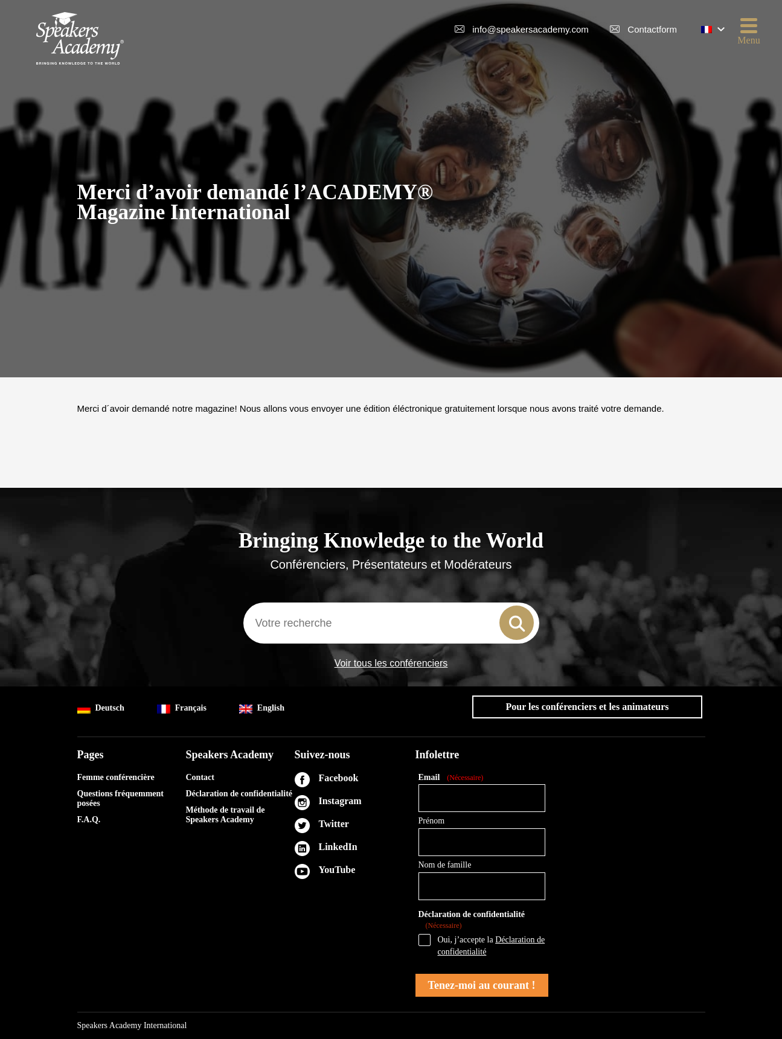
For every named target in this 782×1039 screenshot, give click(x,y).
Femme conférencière (116, 777)
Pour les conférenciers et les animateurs (586, 707)
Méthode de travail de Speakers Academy (225, 814)
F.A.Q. (89, 819)
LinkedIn (338, 847)
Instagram (340, 801)
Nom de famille (445, 864)
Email (451, 778)
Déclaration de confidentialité (239, 793)
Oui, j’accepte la (491, 945)
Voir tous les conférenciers (391, 663)
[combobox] (391, 623)
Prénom (431, 820)
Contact (200, 777)
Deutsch (100, 708)
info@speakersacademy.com (530, 29)
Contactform (652, 29)
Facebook (339, 778)
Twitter (334, 824)
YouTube (337, 870)
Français (182, 708)
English (261, 708)
